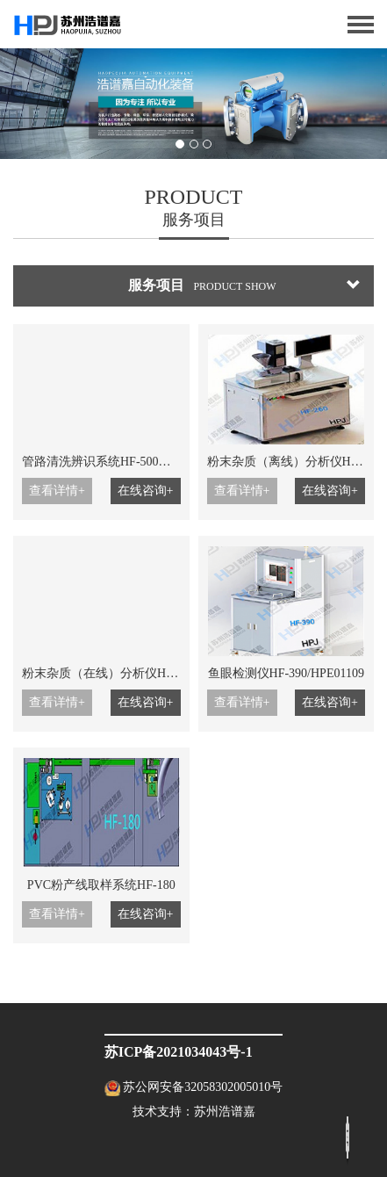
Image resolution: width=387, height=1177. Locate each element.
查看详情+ (57, 490)
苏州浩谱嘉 (224, 1111)
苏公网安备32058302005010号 (203, 1087)
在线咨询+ (146, 490)
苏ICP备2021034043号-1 (178, 1051)
